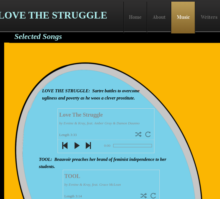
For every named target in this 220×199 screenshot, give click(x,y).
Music (183, 17)
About (159, 17)
